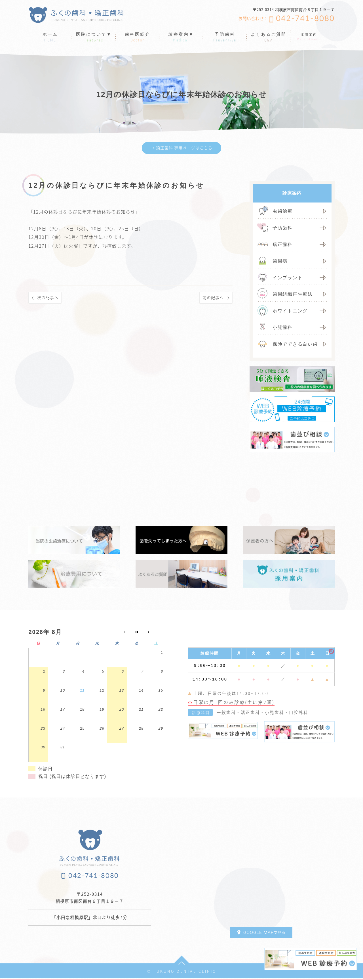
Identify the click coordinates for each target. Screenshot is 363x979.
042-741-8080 (305, 18)
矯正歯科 (283, 245)
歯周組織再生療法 (293, 295)
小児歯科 (283, 328)
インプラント (288, 278)
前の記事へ (212, 298)
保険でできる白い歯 (295, 344)
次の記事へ (49, 298)
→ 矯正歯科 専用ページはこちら (181, 148)
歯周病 (280, 261)
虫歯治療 (283, 212)
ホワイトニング (290, 311)
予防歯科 (283, 228)
